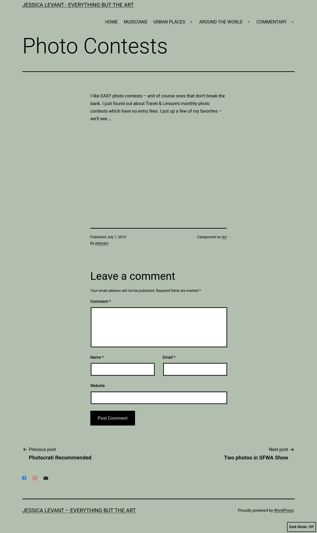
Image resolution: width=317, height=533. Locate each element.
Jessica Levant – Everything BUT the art (79, 510)
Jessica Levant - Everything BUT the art (78, 5)
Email (169, 357)
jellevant (101, 243)
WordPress (284, 510)
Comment (100, 301)
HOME (111, 22)
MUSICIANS (136, 22)
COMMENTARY (271, 22)
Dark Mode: (301, 527)
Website (97, 385)
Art (224, 237)
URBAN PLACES (169, 22)
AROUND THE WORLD (221, 22)
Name (97, 357)
